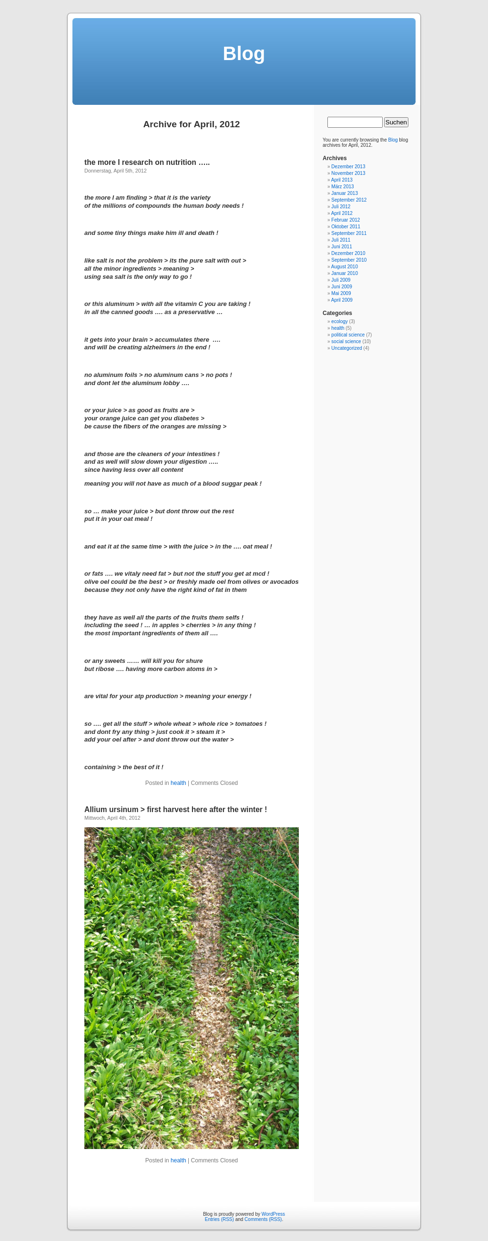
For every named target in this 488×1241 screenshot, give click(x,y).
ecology (339, 321)
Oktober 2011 (345, 226)
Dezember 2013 (348, 166)
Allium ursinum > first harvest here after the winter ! (175, 809)
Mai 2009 (341, 293)
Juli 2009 (340, 280)
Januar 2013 (344, 193)
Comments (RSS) (263, 1219)
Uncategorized (346, 348)
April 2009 (342, 300)
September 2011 (348, 233)
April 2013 (342, 180)
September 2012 (348, 200)
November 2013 (348, 173)
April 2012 (342, 213)
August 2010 (344, 266)
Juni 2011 (341, 246)
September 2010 (348, 260)
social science (346, 341)
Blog (244, 53)
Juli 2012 (340, 206)
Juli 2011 (340, 240)
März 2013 (342, 186)
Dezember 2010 (348, 253)
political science (348, 334)
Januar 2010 (344, 273)
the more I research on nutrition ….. (147, 162)
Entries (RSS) (219, 1219)
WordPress (273, 1214)
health (178, 783)
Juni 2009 (341, 286)
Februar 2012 (345, 220)
